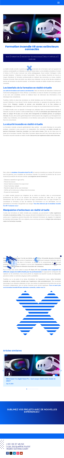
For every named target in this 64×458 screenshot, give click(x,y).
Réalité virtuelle (50, 57)
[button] (61, 370)
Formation (15, 57)
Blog (7, 57)
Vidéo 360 (32, 59)
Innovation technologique (31, 57)
